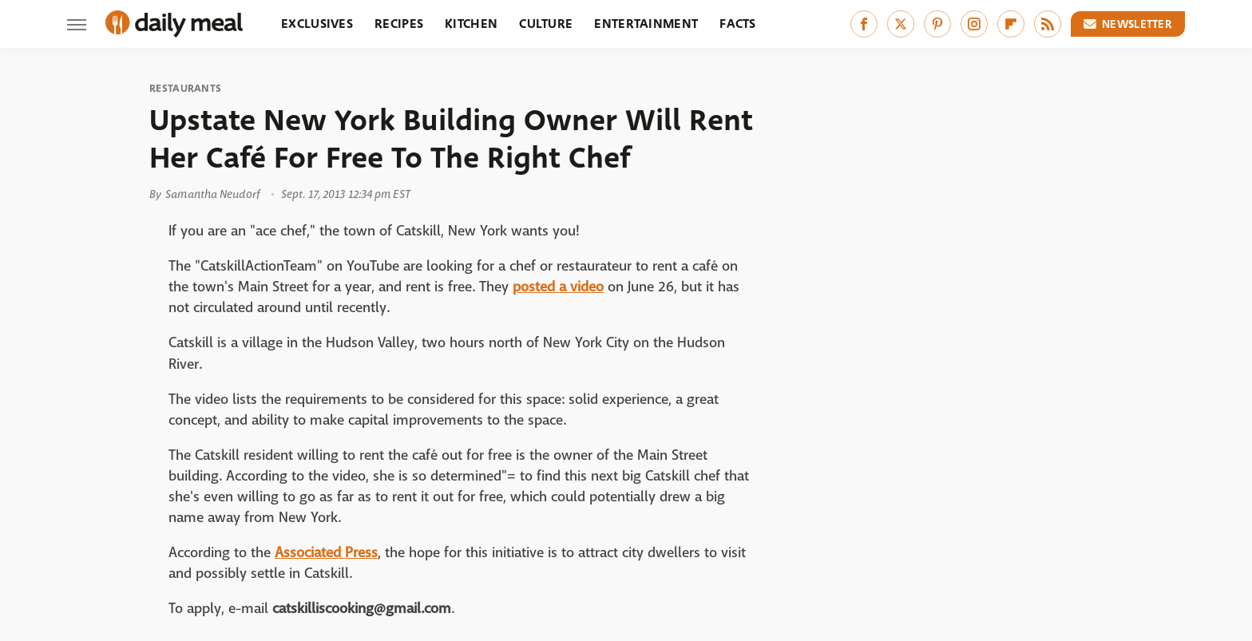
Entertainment (646, 23)
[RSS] (1047, 24)
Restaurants (185, 88)
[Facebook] (864, 24)
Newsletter (1128, 24)
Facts (737, 23)
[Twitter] (900, 24)
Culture (546, 23)
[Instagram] (974, 24)
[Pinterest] (937, 24)
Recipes (398, 23)
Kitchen (471, 23)
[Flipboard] (1010, 24)
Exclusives (317, 23)
